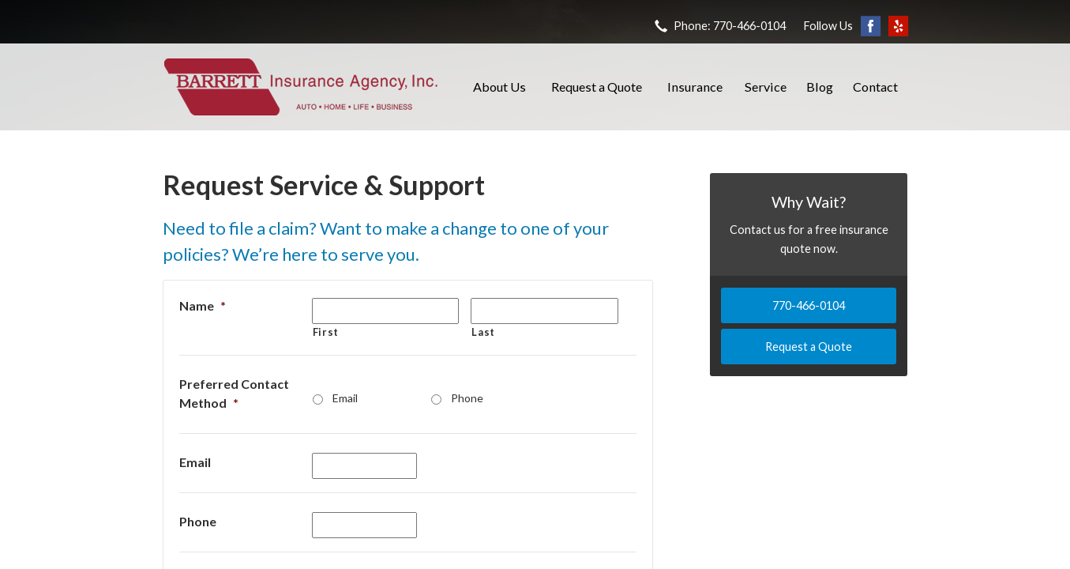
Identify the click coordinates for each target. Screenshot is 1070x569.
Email (345, 398)
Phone (467, 398)
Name (202, 305)
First (326, 332)
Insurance (695, 86)
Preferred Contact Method (234, 393)
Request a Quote (596, 86)
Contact (875, 86)
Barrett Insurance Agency (301, 87)
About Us (499, 86)
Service (766, 86)
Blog (819, 86)
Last (483, 332)
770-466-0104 (808, 305)
